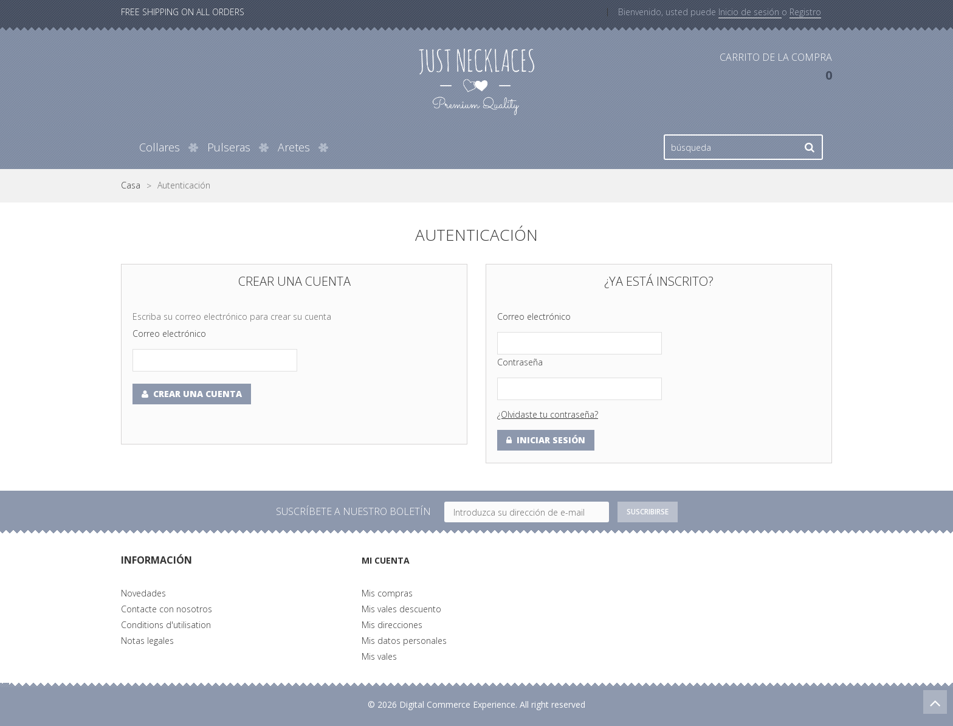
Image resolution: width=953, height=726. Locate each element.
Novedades (143, 593)
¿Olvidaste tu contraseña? (547, 414)
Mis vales (379, 656)
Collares (159, 147)
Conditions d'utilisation (166, 625)
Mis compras (387, 593)
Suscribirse (647, 512)
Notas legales (147, 640)
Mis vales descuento (401, 609)
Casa (130, 185)
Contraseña (520, 362)
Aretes (294, 147)
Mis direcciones (392, 625)
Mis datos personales (404, 640)
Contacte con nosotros (166, 609)
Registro (805, 12)
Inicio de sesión (750, 12)
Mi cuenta (389, 560)
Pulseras (228, 147)
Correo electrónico (169, 333)
